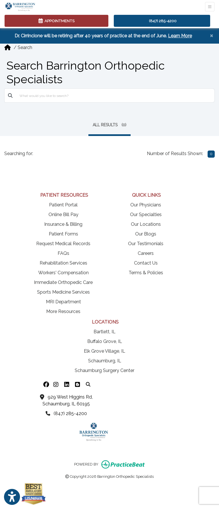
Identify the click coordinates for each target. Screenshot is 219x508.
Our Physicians (145, 205)
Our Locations (146, 224)
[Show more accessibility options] (12, 497)
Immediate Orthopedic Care (63, 282)
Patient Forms (63, 234)
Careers (146, 253)
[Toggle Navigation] (209, 6)
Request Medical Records (63, 243)
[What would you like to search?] (115, 95)
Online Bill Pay (63, 214)
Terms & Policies (146, 272)
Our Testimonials (145, 243)
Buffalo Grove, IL (104, 341)
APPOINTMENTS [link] (56, 21)
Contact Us (146, 263)
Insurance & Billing (63, 224)
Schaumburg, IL (104, 360)
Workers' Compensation (63, 272)
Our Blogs (145, 234)
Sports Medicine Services (63, 292)
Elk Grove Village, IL (104, 351)
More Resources (63, 311)
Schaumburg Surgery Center (104, 370)
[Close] (211, 35)
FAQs (63, 253)
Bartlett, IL (104, 331)
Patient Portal (63, 205)
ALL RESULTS (109, 125)
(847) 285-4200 (163, 21)
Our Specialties (146, 214)
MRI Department (63, 301)
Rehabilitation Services (63, 263)
